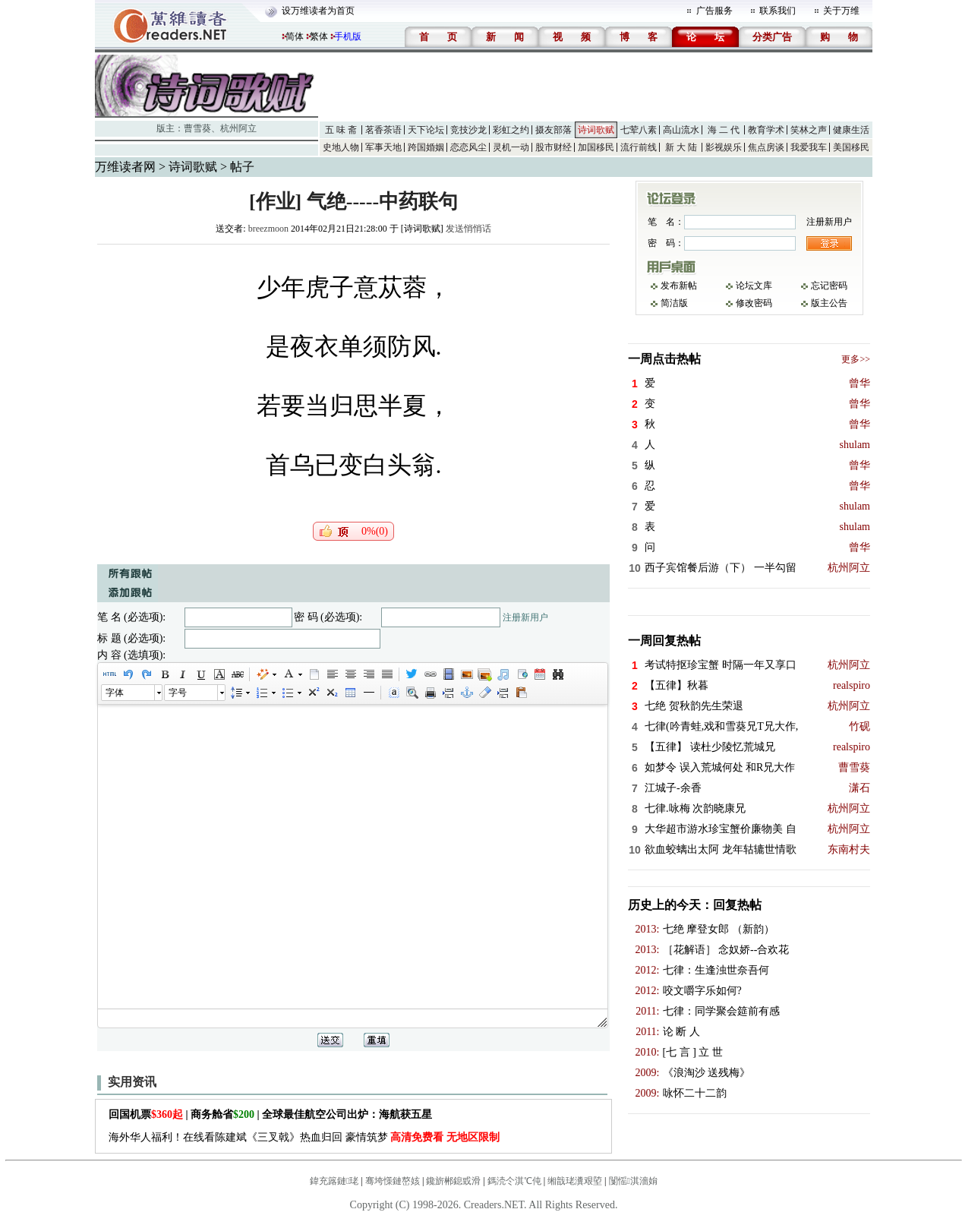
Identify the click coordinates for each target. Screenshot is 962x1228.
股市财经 (553, 147)
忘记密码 (829, 285)
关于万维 (841, 10)
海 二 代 (724, 130)
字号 (178, 692)
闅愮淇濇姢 (633, 1181)
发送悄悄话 (468, 228)
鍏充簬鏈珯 (334, 1181)
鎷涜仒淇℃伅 (514, 1181)
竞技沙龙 (468, 130)
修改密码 (754, 303)
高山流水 (681, 130)
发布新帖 (679, 285)
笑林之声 (808, 130)
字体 (115, 692)
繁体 (319, 36)
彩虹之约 (511, 130)
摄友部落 (553, 130)
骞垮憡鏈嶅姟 (392, 1181)
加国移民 (596, 147)
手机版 (347, 36)
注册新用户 (525, 617)
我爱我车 (808, 147)
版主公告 (829, 303)
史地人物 (341, 147)
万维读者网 (125, 166)
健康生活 (851, 130)
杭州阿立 (238, 128)
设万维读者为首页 (318, 10)
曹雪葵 (197, 128)
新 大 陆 (681, 147)
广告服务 (714, 10)
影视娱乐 (723, 147)
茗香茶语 (383, 130)
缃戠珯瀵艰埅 (574, 1181)
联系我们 (777, 10)
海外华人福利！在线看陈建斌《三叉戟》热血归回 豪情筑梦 (304, 1137)
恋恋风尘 (468, 147)
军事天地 (383, 147)
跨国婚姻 (426, 147)
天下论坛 (426, 130)
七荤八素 (638, 130)
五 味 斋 (341, 130)
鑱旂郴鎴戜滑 (453, 1181)
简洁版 (674, 303)
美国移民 (851, 147)
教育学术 (766, 130)
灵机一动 (511, 147)
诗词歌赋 (596, 130)
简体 (294, 36)
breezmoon (268, 228)
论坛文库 (754, 285)
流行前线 (638, 147)
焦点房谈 (766, 147)
